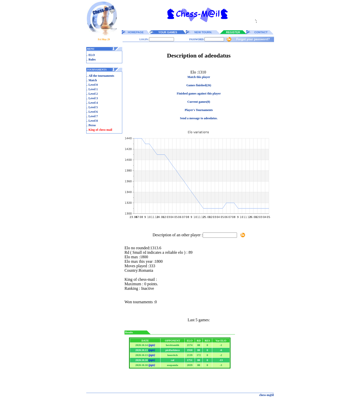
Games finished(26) (198, 85)
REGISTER (233, 32)
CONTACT (261, 32)
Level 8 (93, 120)
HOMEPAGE (136, 32)
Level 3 (93, 98)
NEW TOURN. (203, 32)
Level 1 (93, 89)
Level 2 (93, 94)
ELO (91, 55)
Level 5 (93, 107)
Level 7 (93, 116)
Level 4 (93, 102)
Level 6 (93, 112)
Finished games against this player (199, 93)
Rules (92, 59)
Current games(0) (199, 102)
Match (92, 80)
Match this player (199, 77)
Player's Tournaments (199, 110)
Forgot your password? (253, 39)
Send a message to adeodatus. (199, 118)
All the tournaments (101, 76)
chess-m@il (266, 395)
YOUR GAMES (167, 32)
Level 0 (93, 84)
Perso (92, 125)
